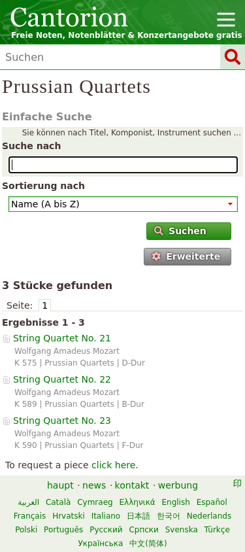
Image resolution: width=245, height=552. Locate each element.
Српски (144, 529)
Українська (100, 543)
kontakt (132, 485)
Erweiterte (186, 256)
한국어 (168, 516)
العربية (28, 502)
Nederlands (209, 516)
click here (113, 465)
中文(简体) (148, 543)
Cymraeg (94, 502)
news (94, 485)
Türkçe (217, 529)
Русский (106, 529)
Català (58, 502)
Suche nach (31, 146)
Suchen (180, 231)
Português (63, 529)
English (175, 502)
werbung (178, 485)
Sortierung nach (43, 186)
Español (212, 502)
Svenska (181, 529)
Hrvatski (68, 516)
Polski (26, 529)
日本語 (138, 516)
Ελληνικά (137, 502)
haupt (60, 485)
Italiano (106, 516)
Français (30, 516)
